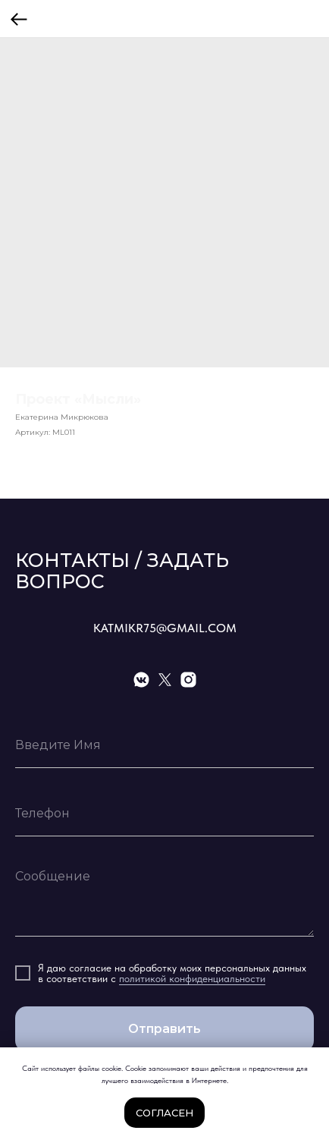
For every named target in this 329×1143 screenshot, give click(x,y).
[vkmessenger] (141, 679)
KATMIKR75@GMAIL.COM (165, 628)
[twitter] (164, 679)
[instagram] (188, 679)
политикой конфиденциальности (192, 978)
